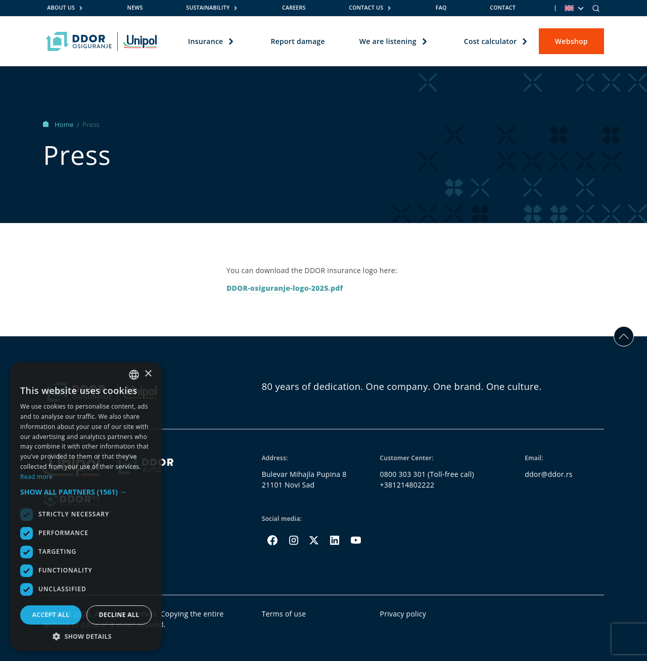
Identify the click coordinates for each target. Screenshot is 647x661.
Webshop (571, 41)
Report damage (297, 41)
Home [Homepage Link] (59, 124)
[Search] (596, 8)
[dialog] (86, 506)
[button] (86, 492)
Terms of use (284, 614)
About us (61, 7)
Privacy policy (403, 614)
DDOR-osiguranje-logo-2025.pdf (284, 288)
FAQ (441, 7)
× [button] (148, 374)
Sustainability (207, 7)
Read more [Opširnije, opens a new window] (36, 476)
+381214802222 (407, 485)
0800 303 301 (403, 474)
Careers (294, 7)
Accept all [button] (51, 614)
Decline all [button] (119, 614)
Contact (503, 7)
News (135, 7)
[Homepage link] (101, 41)
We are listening (388, 41)
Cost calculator (490, 41)
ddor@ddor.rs (549, 474)
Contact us (366, 7)
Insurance (205, 41)
